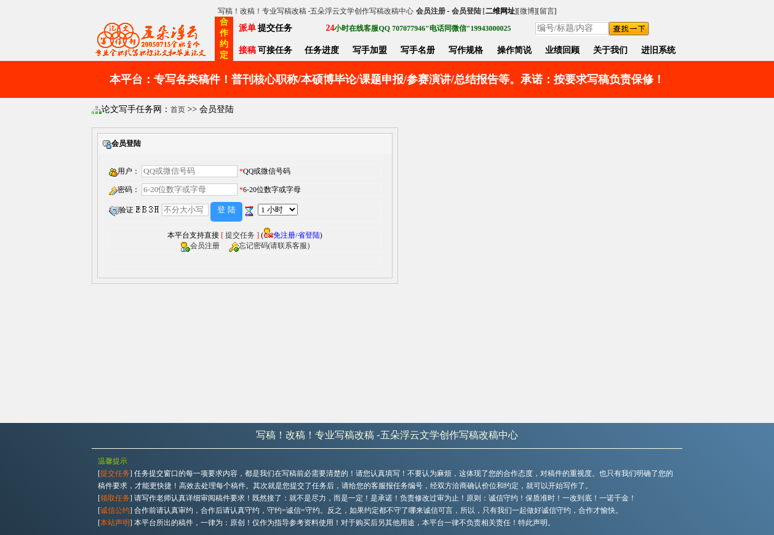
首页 (177, 109)
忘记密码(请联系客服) (274, 245)
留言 (547, 11)
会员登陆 (466, 11)
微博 (527, 11)
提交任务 (240, 235)
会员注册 (430, 11)
